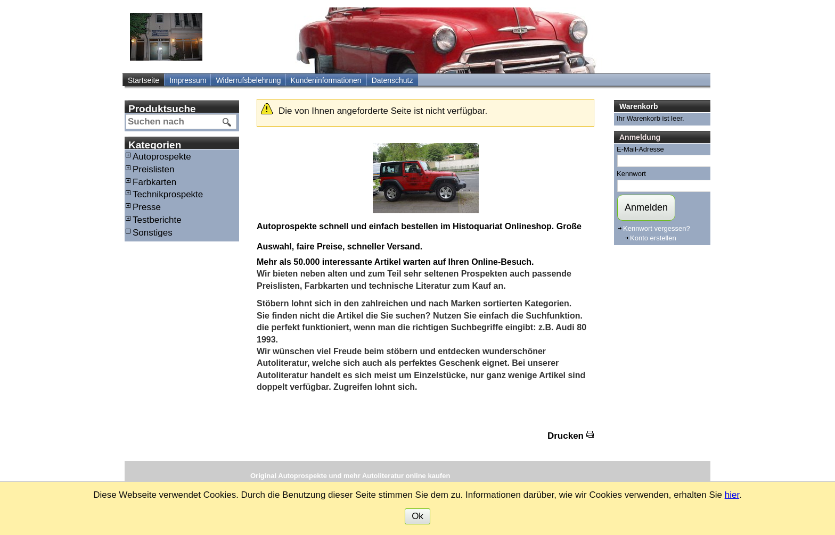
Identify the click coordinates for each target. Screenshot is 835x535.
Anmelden (646, 207)
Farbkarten (154, 182)
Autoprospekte (162, 157)
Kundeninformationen (326, 80)
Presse (147, 207)
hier (732, 495)
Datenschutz (392, 80)
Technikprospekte (168, 194)
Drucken (565, 436)
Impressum (187, 80)
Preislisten (153, 169)
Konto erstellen (653, 238)
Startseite (143, 80)
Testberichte (157, 220)
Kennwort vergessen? (656, 228)
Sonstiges (153, 233)
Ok (417, 516)
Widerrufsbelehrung (248, 80)
